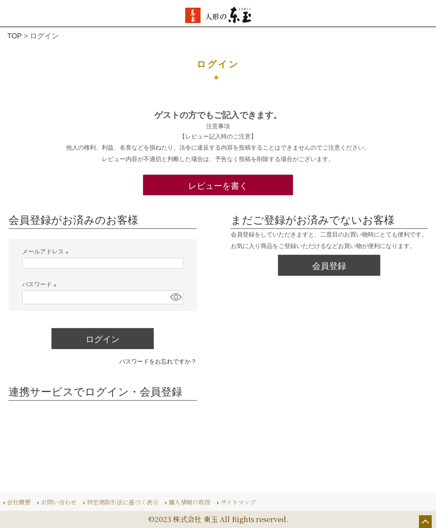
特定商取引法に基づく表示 (122, 501)
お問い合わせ (59, 501)
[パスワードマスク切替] (175, 297)
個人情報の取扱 (189, 501)
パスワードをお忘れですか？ (158, 361)
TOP (14, 36)
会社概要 (19, 501)
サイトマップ (238, 501)
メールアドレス (47, 251)
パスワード (41, 284)
